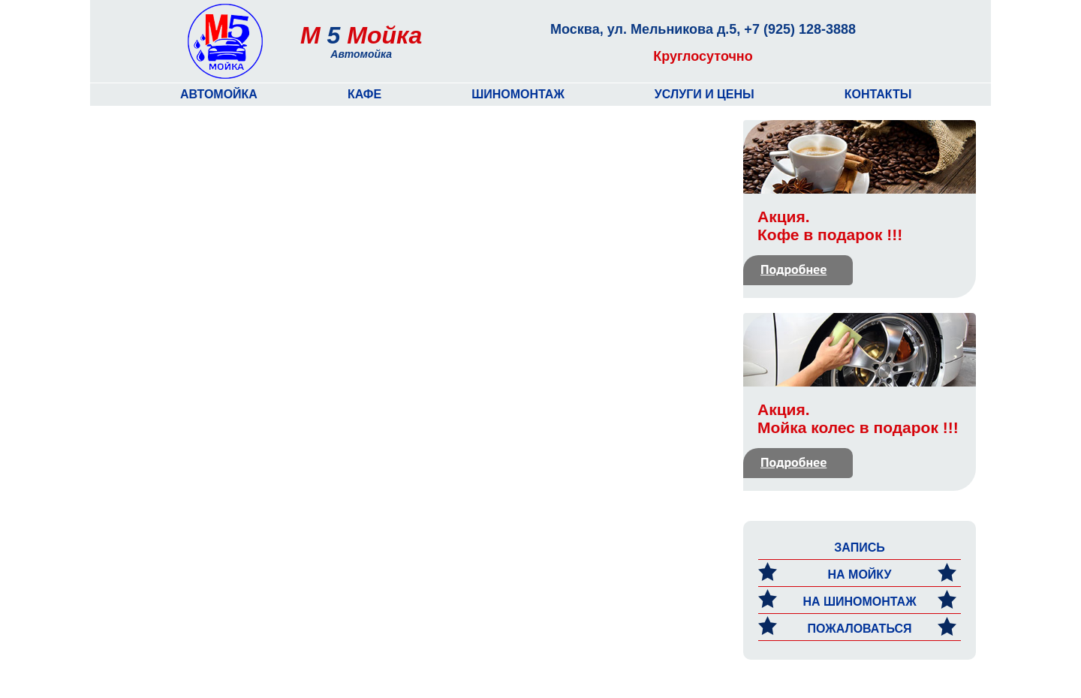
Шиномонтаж (518, 94)
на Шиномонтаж (857, 601)
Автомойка (218, 94)
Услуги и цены (704, 94)
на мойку (857, 574)
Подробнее (793, 269)
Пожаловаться (857, 628)
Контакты (878, 94)
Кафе (364, 94)
